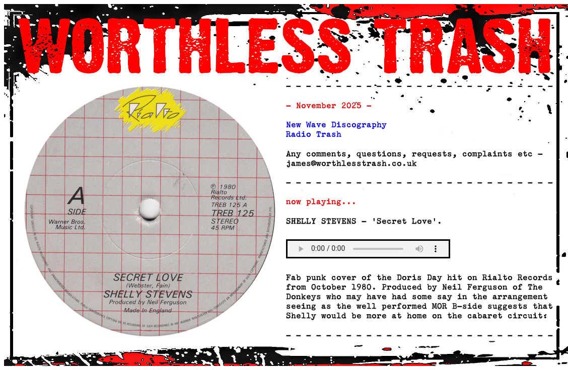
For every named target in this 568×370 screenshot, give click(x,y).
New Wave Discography (336, 125)
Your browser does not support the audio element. (368, 248)
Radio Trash (313, 135)
